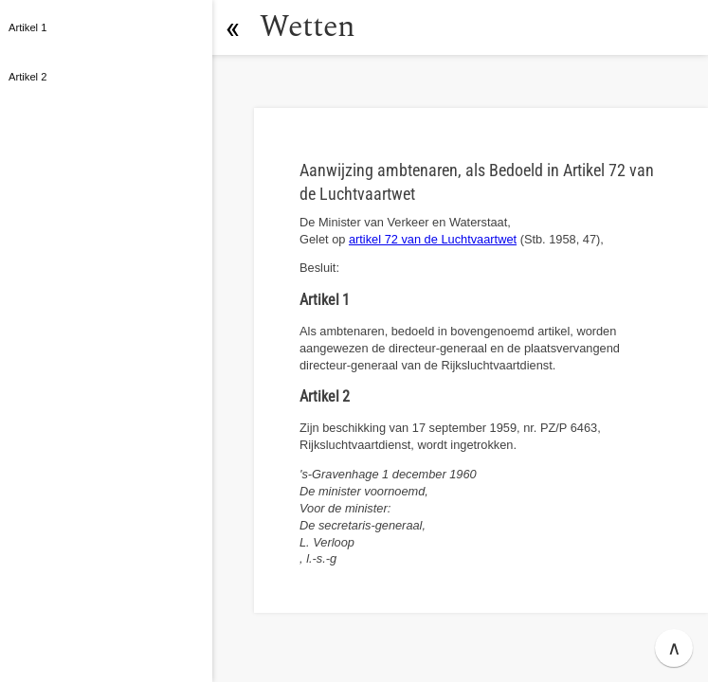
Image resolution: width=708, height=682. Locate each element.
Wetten (307, 27)
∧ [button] (674, 647)
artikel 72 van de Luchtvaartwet (433, 239)
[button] (232, 27)
